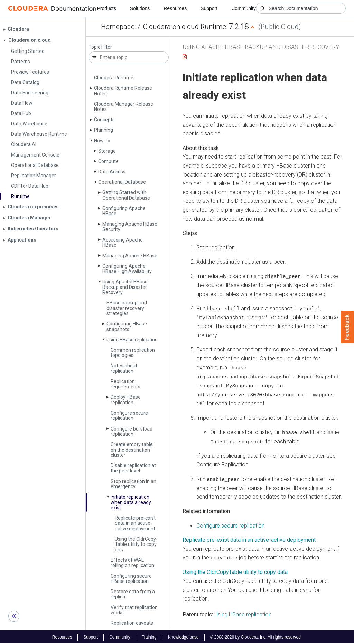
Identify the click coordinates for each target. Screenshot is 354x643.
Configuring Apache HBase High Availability (127, 268)
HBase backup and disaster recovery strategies (126, 308)
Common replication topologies (133, 352)
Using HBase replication (132, 339)
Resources (175, 8)
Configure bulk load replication (131, 431)
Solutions (140, 8)
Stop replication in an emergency (133, 484)
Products (106, 8)
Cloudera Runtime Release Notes (123, 90)
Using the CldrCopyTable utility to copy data (235, 570)
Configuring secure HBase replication (131, 578)
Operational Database (122, 182)
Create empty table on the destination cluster (132, 450)
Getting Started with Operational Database (126, 195)
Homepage (118, 26)
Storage (107, 151)
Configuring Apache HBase (124, 211)
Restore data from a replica (133, 594)
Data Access (111, 171)
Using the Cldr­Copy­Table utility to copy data (136, 544)
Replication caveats (132, 623)
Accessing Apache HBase (122, 242)
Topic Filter (100, 47)
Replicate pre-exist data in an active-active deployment (135, 523)
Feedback (347, 327)
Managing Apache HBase (129, 255)
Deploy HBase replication (126, 399)
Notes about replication (124, 368)
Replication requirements (125, 384)
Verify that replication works (134, 610)
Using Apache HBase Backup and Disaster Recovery (125, 287)
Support (209, 8)
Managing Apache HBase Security (129, 226)
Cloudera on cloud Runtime (184, 26)
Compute (108, 161)
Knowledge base (183, 635)
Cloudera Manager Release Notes (123, 106)
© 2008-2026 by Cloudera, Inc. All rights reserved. (256, 635)
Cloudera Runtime (113, 78)
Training (149, 635)
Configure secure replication (129, 415)
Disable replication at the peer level (133, 468)
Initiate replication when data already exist (131, 502)
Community (243, 8)
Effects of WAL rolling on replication (132, 562)
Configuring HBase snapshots (126, 326)
